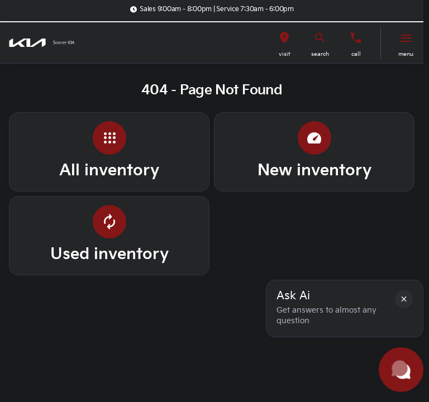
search (320, 54)
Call (356, 54)
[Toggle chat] (401, 369)
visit (284, 54)
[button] (284, 43)
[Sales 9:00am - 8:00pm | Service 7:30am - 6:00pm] (211, 9)
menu (405, 54)
